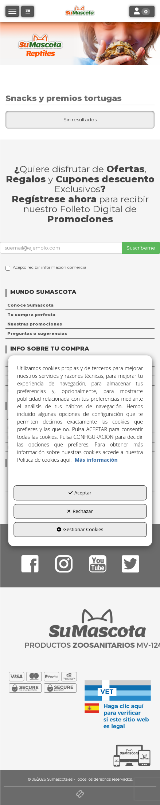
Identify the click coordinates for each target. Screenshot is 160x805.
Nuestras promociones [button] (34, 324)
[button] (27, 11)
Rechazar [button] (80, 511)
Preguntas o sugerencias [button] (37, 333)
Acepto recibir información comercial (46, 268)
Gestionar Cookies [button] (79, 529)
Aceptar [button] (80, 493)
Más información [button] (96, 460)
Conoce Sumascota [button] (30, 305)
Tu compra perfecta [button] (31, 314)
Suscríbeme (140, 248)
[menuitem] (80, 305)
